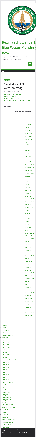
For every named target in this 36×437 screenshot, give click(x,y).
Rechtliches (5, 415)
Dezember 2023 (29, 199)
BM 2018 (6, 380)
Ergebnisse (7, 80)
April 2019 (27, 304)
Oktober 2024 (29, 170)
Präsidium (5, 410)
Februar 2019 (28, 310)
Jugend (4, 402)
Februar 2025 (28, 159)
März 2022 (28, 247)
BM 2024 (6, 367)
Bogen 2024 (7, 395)
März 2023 (28, 221)
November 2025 (29, 136)
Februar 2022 (28, 250)
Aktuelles (5, 325)
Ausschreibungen (7, 335)
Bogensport (6, 392)
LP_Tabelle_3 (7, 98)
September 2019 (29, 301)
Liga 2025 (6, 345)
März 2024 (28, 190)
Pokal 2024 (6, 357)
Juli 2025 (27, 145)
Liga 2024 (6, 347)
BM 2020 (6, 375)
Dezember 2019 (29, 293)
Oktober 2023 (29, 204)
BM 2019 (6, 377)
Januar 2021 (28, 270)
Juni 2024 (27, 182)
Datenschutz (6, 424)
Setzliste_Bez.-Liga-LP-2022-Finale (12, 100)
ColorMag (22, 432)
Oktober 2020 (29, 276)
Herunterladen (17, 94)
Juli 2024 (27, 179)
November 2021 (29, 256)
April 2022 (27, 244)
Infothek (4, 412)
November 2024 (29, 167)
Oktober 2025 (29, 139)
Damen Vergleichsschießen (24, 111)
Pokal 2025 (6, 355)
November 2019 (29, 295)
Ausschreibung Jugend (9, 407)
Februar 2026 (28, 128)
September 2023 (29, 207)
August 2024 (28, 176)
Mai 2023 (27, 216)
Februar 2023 (28, 224)
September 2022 (29, 239)
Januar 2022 (28, 253)
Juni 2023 (27, 213)
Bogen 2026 (7, 400)
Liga (3, 340)
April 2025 (27, 153)
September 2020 (29, 278)
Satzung (5, 417)
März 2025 (28, 156)
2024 (4, 390)
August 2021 (28, 261)
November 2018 (29, 313)
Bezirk (4, 328)
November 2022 (29, 233)
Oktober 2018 (29, 315)
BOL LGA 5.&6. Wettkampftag (12, 107)
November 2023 (29, 202)
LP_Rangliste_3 (7, 96)
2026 (4, 385)
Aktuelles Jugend (7, 405)
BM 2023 (6, 370)
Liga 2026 (6, 342)
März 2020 (28, 284)
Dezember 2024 (29, 165)
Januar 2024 (28, 196)
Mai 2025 (27, 150)
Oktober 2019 (29, 298)
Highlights (5, 330)
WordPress (5, 434)
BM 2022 (6, 372)
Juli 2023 (27, 210)
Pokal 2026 (6, 352)
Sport (4, 332)
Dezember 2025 (29, 133)
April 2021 (27, 264)
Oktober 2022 (29, 236)
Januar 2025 (28, 162)
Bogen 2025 (7, 397)
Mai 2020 (27, 281)
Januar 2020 (28, 290)
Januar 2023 (28, 227)
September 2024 (29, 173)
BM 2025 (6, 365)
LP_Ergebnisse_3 (8, 94)
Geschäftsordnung (8, 419)
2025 (4, 387)
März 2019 (28, 307)
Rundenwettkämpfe (8, 382)
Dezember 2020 (29, 273)
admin (17, 91)
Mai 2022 (27, 241)
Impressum (6, 427)
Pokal (4, 350)
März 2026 (28, 125)
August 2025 (28, 142)
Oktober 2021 (29, 258)
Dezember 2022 (29, 230)
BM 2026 (6, 362)
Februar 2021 (28, 267)
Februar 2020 (28, 287)
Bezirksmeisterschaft (9, 360)
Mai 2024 (27, 184)
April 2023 (27, 219)
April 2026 (27, 122)
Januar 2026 (28, 130)
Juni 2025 (27, 147)
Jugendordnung (7, 422)
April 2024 (27, 187)
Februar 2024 (28, 193)
